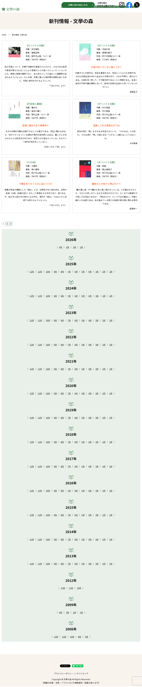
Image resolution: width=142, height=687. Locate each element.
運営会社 (131, 10)
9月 (55, 272)
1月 (81, 247)
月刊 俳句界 (102, 10)
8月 (62, 272)
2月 (74, 247)
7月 (69, 272)
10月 (48, 272)
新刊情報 (82, 10)
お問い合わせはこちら (78, 4)
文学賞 (92, 10)
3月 (67, 247)
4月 (60, 247)
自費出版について (117, 10)
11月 (40, 272)
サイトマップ (82, 674)
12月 (32, 272)
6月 (76, 272)
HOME (73, 10)
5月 (83, 272)
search (138, 11)
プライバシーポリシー (63, 674)
